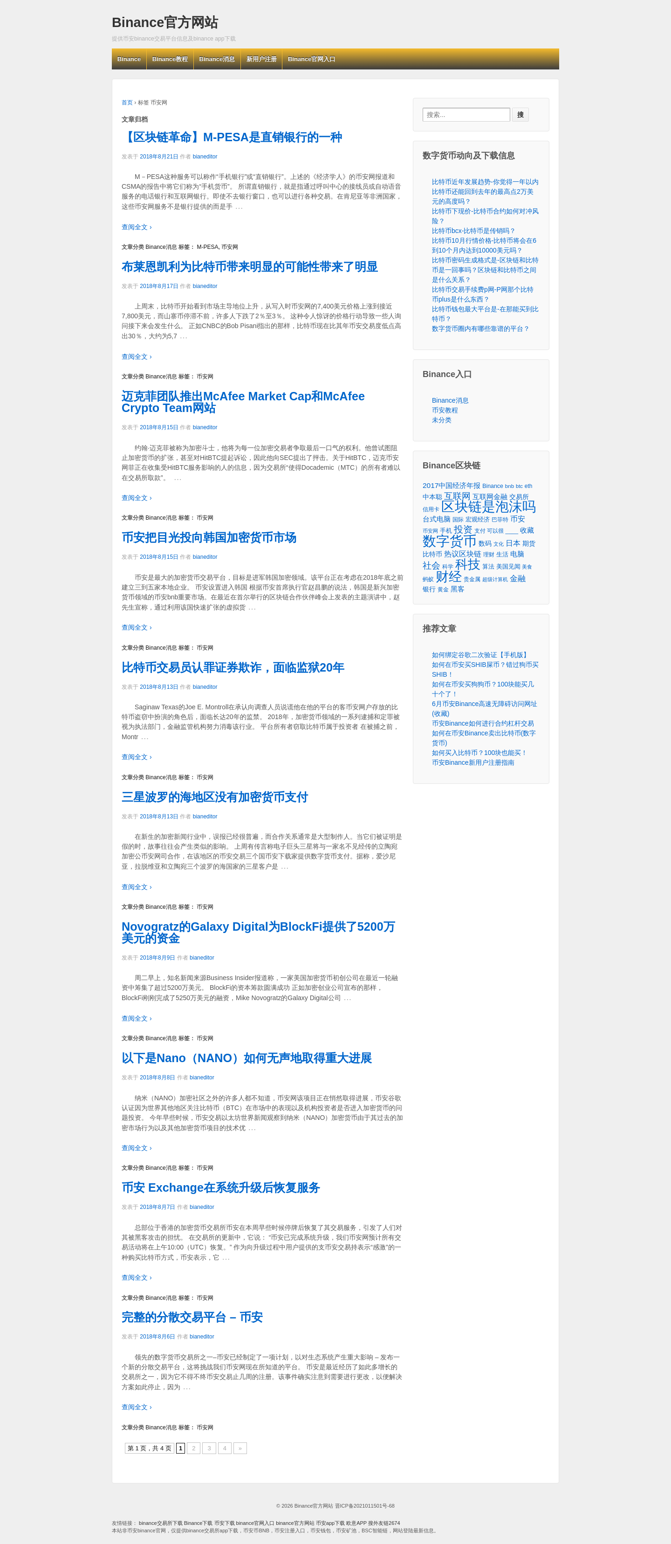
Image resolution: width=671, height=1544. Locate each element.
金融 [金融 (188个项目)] (518, 578)
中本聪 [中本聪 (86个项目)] (432, 497)
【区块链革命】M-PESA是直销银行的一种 (232, 137)
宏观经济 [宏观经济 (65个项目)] (478, 519)
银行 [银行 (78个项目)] (429, 589)
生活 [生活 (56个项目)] (502, 554)
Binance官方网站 (165, 22)
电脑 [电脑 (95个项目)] (517, 554)
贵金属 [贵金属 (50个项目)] (472, 579)
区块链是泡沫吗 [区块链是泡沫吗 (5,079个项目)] (488, 507)
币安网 (229, 247)
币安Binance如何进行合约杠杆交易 (483, 723)
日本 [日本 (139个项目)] (513, 543)
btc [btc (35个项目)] (519, 486)
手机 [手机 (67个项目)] (446, 530)
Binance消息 (217, 58)
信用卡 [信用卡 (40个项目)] (431, 509)
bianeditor (205, 156)
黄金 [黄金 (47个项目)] (443, 589)
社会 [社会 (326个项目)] (431, 565)
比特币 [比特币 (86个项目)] (432, 554)
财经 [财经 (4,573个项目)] (449, 577)
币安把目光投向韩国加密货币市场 (209, 537)
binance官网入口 (255, 1523)
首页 (127, 102)
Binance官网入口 (312, 58)
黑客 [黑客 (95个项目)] (458, 589)
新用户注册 (261, 58)
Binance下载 (198, 1523)
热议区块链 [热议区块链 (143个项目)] (462, 553)
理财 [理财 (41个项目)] (488, 554)
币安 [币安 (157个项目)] (517, 519)
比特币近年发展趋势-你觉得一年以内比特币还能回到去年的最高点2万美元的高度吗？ (485, 191)
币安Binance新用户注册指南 (473, 762)
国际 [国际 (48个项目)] (458, 519)
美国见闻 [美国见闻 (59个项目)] (508, 566)
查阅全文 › (137, 227)
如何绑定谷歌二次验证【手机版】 (481, 655)
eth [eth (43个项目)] (529, 486)
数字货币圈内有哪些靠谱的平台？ (481, 328)
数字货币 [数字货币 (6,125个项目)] (450, 541)
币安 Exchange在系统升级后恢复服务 (221, 1187)
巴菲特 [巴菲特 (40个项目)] (500, 519)
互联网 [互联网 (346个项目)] (457, 496)
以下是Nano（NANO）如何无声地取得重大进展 (247, 1057)
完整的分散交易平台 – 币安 (192, 1317)
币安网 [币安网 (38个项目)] (430, 531)
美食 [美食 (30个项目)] (527, 567)
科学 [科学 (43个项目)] (447, 566)
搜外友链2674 (384, 1523)
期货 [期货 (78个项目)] (528, 543)
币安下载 (224, 1523)
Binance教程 (170, 58)
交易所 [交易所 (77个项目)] (519, 497)
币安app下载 (330, 1523)
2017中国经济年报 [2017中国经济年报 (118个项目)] (451, 485)
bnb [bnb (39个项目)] (509, 486)
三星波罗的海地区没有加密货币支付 (215, 796)
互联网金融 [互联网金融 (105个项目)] (489, 497)
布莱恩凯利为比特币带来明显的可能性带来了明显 (250, 266)
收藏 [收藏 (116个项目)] (527, 530)
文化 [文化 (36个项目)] (498, 544)
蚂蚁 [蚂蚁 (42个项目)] (428, 579)
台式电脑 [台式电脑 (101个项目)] (437, 519)
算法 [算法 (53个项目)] (488, 566)
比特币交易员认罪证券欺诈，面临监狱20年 (233, 667)
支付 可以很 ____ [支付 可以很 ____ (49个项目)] (496, 531)
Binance (129, 58)
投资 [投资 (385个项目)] (463, 530)
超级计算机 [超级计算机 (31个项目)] (495, 579)
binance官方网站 (296, 1523)
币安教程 (445, 410)
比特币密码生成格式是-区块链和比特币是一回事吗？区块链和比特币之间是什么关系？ (485, 269)
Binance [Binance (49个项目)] (492, 486)
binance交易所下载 (161, 1523)
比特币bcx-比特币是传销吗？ (474, 230)
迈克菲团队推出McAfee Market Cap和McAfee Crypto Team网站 (243, 402)
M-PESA (207, 247)
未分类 (442, 420)
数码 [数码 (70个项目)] (485, 543)
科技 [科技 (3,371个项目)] (467, 564)
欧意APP (356, 1523)
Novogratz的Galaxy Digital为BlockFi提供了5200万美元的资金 (258, 932)
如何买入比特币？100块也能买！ (479, 752)
